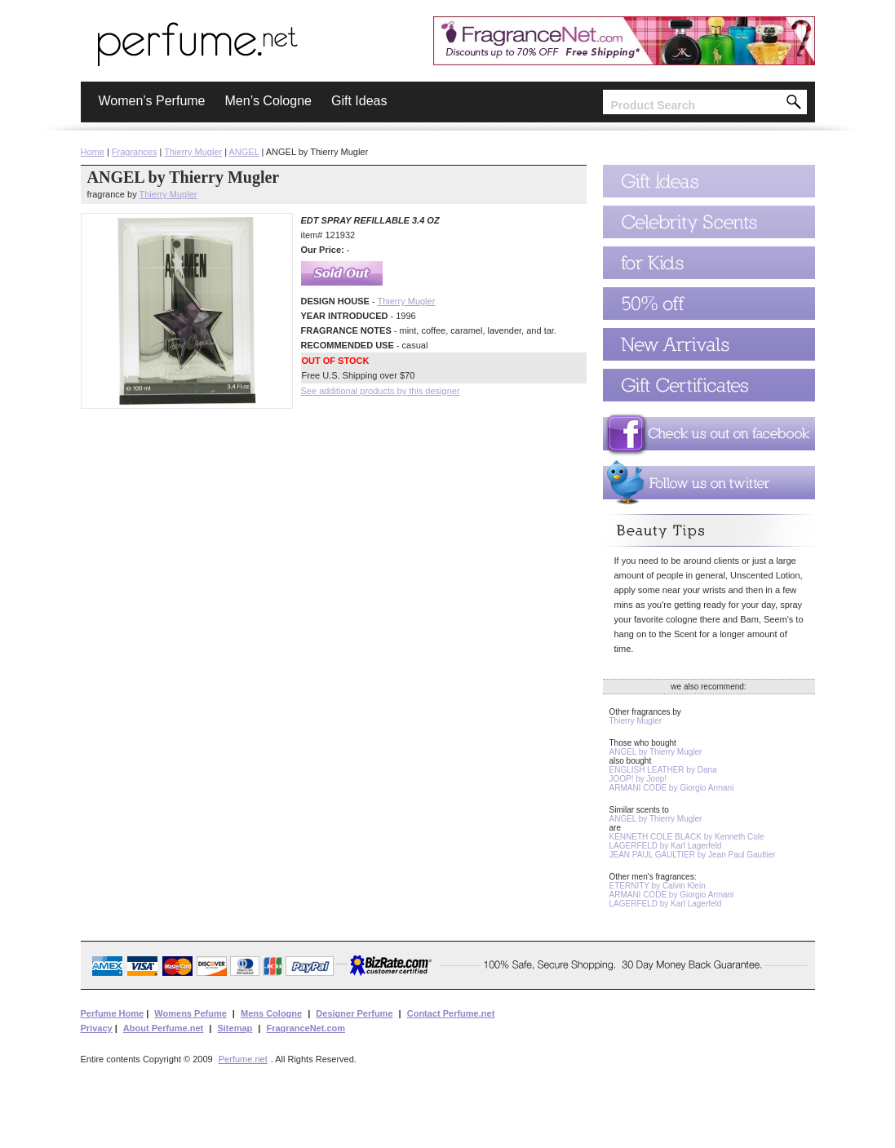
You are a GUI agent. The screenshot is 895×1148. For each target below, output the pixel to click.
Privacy (97, 1028)
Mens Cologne (271, 1013)
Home (92, 152)
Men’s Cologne (268, 101)
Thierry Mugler (193, 152)
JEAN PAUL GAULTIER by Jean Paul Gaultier (692, 854)
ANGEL (244, 152)
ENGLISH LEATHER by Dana (663, 769)
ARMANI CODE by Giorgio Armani (671, 787)
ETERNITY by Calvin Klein (657, 885)
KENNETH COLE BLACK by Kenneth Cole (686, 836)
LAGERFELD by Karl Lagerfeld (665, 845)
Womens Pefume (190, 1013)
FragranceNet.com (305, 1028)
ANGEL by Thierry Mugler (655, 751)
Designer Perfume (354, 1013)
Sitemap (234, 1028)
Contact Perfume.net (451, 1013)
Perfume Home (112, 1013)
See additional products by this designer (380, 391)
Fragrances (134, 152)
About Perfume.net (163, 1028)
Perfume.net (243, 1059)
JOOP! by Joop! (638, 778)
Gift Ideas (359, 101)
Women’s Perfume (152, 101)
